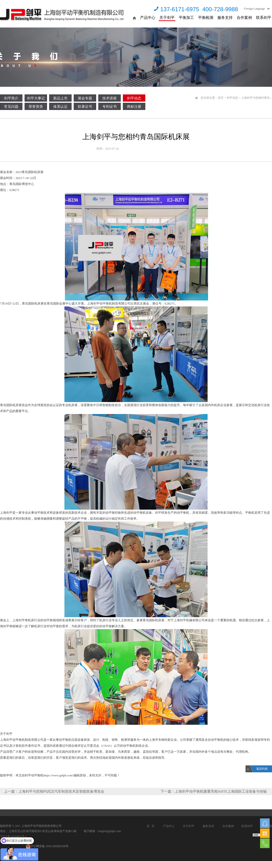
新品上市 (60, 98)
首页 (221, 97)
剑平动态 (134, 98)
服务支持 (225, 18)
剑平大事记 (36, 98)
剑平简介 (11, 98)
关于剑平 (167, 18)
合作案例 (244, 18)
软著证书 (85, 107)
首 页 (151, 826)
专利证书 (109, 107)
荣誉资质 (36, 107)
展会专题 (85, 98)
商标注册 (134, 107)
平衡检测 (205, 18)
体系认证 (60, 107)
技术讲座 (109, 98)
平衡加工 (186, 18)
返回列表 (262, 768)
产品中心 (147, 18)
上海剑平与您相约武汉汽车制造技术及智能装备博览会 (61, 791)
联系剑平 (263, 18)
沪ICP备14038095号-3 (13, 836)
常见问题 (11, 107)
